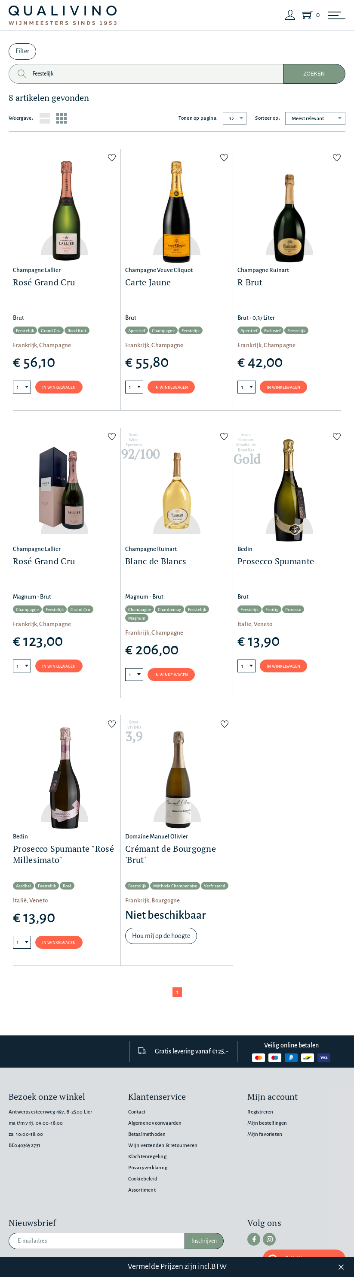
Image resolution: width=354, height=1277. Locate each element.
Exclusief (272, 330)
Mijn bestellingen (267, 1123)
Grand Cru (51, 330)
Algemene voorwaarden (155, 1123)
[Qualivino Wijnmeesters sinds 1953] (63, 15)
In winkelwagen (59, 387)
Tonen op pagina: (198, 118)
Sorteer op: (267, 118)
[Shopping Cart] (309, 15)
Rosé (67, 886)
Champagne (163, 330)
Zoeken (314, 74)
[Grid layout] (61, 118)
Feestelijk (25, 330)
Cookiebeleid (142, 1179)
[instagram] (269, 1239)
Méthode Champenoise (175, 886)
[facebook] (253, 1239)
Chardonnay (169, 609)
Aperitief (136, 330)
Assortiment (142, 1190)
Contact (136, 1112)
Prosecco (293, 609)
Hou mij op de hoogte (161, 935)
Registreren (260, 1112)
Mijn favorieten (264, 1134)
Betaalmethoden (147, 1134)
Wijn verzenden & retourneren (162, 1145)
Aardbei (23, 886)
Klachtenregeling (147, 1156)
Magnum (136, 618)
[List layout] (45, 118)
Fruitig (271, 609)
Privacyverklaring (147, 1168)
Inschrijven (204, 1241)
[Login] (290, 15)
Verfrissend (214, 886)
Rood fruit (77, 330)
